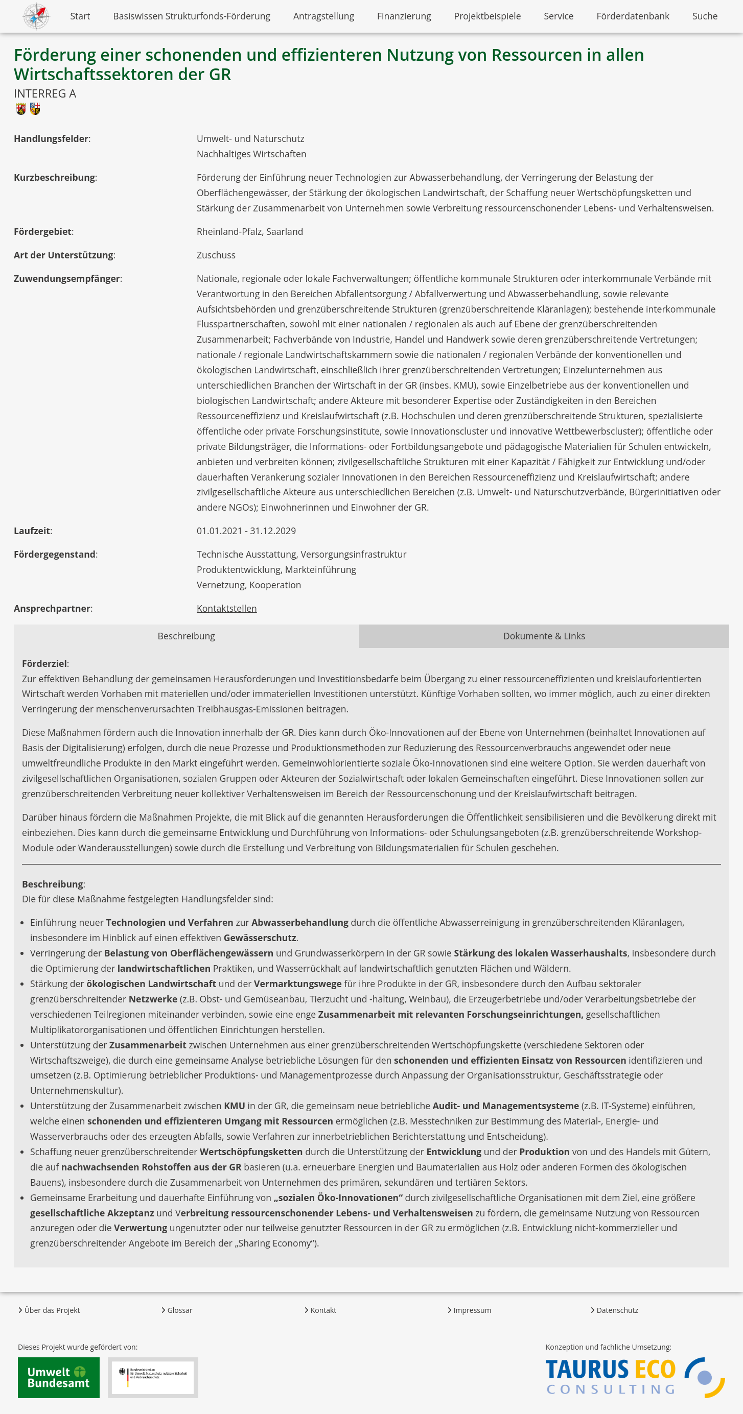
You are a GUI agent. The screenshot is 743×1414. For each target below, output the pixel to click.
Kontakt (320, 1310)
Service (558, 16)
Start (80, 16)
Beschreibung (186, 636)
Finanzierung (404, 16)
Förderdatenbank (633, 16)
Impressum (469, 1310)
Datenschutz (614, 1310)
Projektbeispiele (487, 16)
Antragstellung (323, 16)
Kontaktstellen (227, 608)
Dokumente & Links (544, 636)
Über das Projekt (49, 1310)
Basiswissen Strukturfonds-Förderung (191, 16)
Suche (705, 16)
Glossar (177, 1310)
